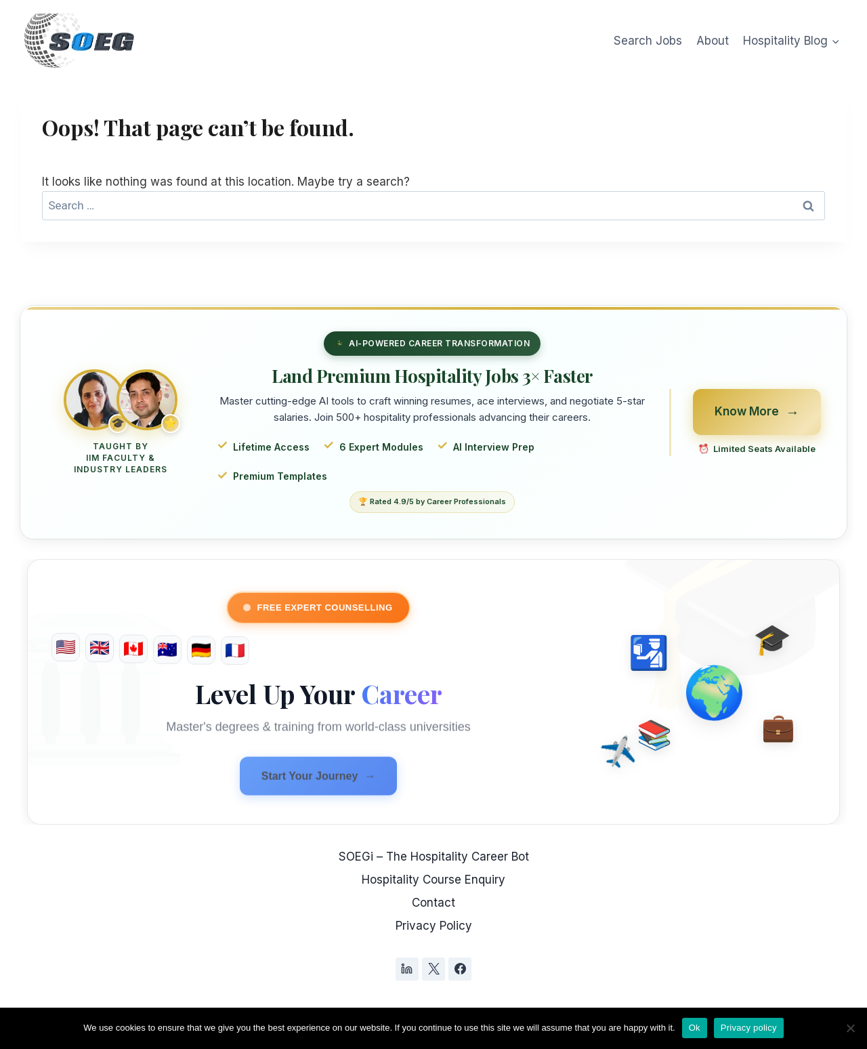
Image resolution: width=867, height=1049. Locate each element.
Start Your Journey (318, 780)
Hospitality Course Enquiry (433, 879)
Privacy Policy (434, 925)
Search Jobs (648, 40)
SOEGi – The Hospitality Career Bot (434, 856)
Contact (433, 902)
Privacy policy (749, 1028)
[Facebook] (459, 969)
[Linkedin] (407, 969)
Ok (694, 1028)
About (712, 40)
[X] (433, 969)
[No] (850, 1028)
